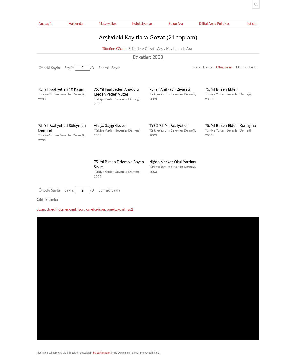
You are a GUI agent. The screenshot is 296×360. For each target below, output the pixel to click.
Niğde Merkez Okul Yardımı (172, 161)
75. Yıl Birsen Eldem (222, 89)
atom (41, 209)
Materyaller (107, 23)
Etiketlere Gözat (141, 48)
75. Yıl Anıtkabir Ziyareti (169, 89)
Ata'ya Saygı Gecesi (110, 125)
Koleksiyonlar (142, 23)
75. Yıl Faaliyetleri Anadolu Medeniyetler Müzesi (116, 92)
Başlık (207, 67)
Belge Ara (175, 23)
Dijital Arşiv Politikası (214, 23)
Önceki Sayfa (49, 67)
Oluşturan (224, 67)
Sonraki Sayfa (109, 67)
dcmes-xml (67, 209)
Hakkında (75, 23)
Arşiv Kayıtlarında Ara (174, 48)
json (81, 209)
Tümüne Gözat (114, 48)
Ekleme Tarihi (246, 67)
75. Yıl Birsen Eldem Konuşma (230, 125)
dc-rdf (52, 209)
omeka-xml (116, 209)
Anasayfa (45, 23)
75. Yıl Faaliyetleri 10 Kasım (61, 89)
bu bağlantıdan (101, 352)
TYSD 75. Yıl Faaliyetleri (169, 125)
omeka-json (95, 209)
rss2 (129, 209)
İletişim (251, 23)
